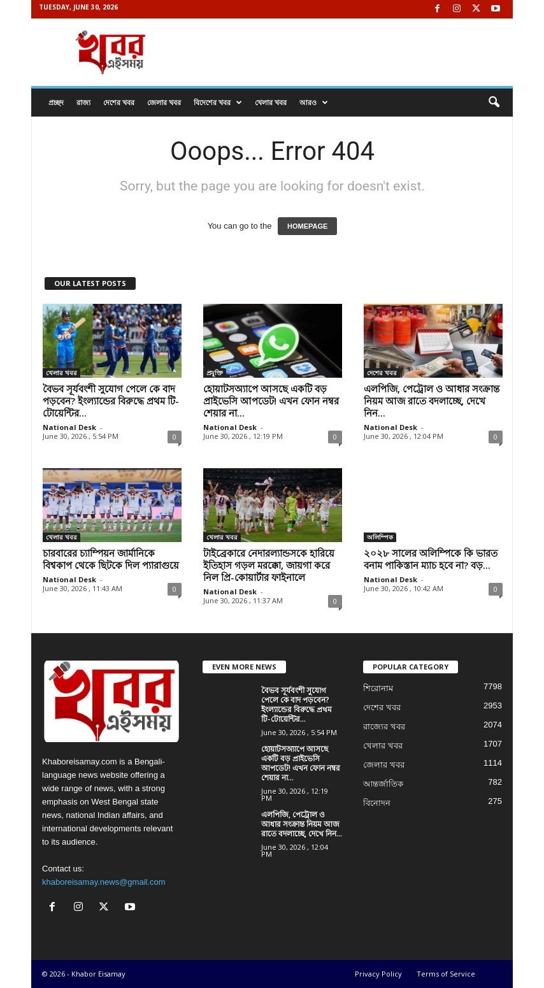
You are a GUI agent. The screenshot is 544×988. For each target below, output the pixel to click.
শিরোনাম (378, 688)
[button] (494, 103)
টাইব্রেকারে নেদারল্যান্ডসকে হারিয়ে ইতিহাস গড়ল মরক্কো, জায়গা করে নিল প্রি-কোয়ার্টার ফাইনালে (268, 565)
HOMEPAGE (307, 226)
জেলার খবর (164, 102)
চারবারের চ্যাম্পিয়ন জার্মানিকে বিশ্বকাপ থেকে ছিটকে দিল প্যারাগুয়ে (111, 559)
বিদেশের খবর (218, 103)
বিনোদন (376, 803)
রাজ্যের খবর (384, 726)
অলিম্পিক (380, 537)
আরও (313, 103)
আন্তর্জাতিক (383, 784)
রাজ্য (83, 102)
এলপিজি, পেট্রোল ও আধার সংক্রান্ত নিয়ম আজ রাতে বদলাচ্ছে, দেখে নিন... (431, 400)
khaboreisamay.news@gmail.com (104, 882)
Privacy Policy (378, 973)
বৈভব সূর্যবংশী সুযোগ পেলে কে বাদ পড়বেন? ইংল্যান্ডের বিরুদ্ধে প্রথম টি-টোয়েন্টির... (111, 400)
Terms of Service (446, 973)
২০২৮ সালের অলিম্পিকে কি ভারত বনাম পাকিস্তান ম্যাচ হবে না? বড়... (430, 559)
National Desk (69, 427)
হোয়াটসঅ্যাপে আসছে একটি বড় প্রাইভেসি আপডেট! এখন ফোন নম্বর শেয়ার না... (271, 400)
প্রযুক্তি (214, 372)
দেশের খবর (118, 102)
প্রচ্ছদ (56, 102)
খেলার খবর (271, 102)
